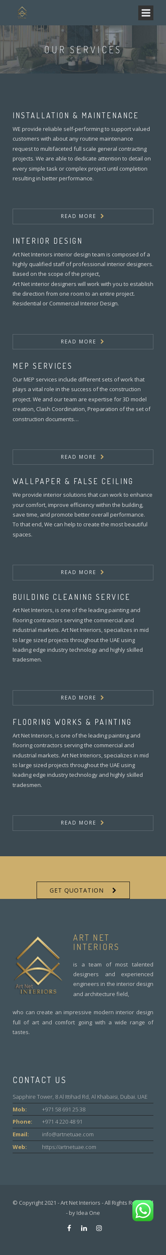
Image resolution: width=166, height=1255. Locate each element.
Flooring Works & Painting (72, 722)
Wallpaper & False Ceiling (73, 481)
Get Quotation (77, 890)
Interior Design (48, 240)
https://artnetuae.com (69, 1147)
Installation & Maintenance (76, 115)
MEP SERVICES (43, 365)
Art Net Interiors (80, 1202)
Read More (78, 216)
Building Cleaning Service (72, 597)
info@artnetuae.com (68, 1134)
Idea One (88, 1213)
